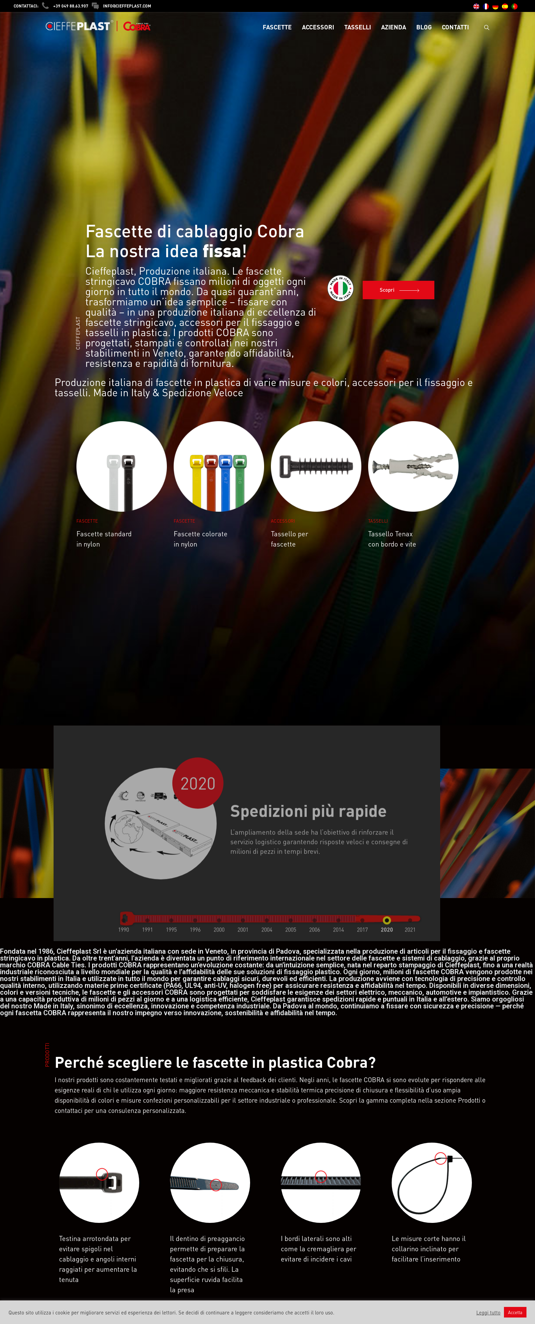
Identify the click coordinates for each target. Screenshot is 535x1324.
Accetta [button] (515, 1312)
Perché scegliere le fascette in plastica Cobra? (215, 1062)
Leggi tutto (488, 1312)
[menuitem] (476, 6)
